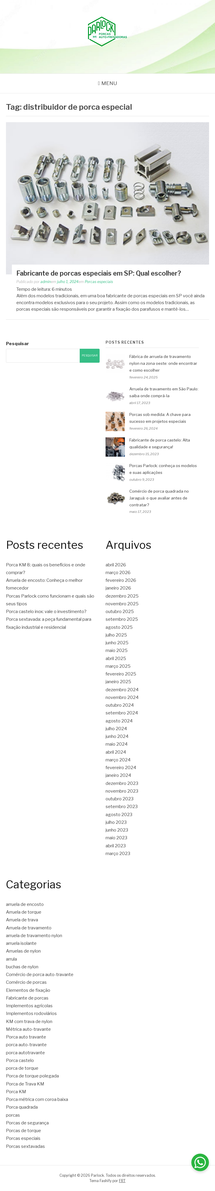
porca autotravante (25, 1052)
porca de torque (22, 1068)
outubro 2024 (120, 705)
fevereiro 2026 (121, 580)
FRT (122, 1181)
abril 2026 (116, 565)
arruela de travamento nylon (34, 935)
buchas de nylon (22, 967)
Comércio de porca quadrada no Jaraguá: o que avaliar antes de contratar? (159, 498)
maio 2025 (117, 650)
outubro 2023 (120, 799)
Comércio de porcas (26, 982)
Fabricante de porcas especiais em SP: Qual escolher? (98, 273)
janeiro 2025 (118, 681)
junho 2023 (117, 830)
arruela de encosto (25, 904)
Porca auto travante (26, 1037)
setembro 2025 (122, 619)
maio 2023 (116, 837)
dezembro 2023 (122, 783)
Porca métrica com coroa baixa (37, 1099)
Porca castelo (20, 1060)
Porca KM (16, 1091)
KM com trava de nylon (29, 1021)
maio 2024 (117, 744)
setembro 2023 (122, 806)
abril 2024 (116, 752)
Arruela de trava (22, 920)
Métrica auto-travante (28, 1029)
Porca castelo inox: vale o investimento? (46, 611)
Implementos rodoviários (31, 1013)
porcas (13, 1115)
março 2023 (118, 853)
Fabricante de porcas (27, 998)
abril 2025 (116, 658)
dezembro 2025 (122, 596)
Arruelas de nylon (23, 951)
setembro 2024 (122, 713)
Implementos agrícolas (29, 1005)
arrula (11, 959)
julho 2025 (116, 635)
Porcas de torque (23, 1130)
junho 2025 (117, 642)
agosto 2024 (119, 721)
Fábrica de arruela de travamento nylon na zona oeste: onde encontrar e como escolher (163, 363)
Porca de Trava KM (25, 1084)
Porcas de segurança (27, 1123)
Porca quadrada (22, 1107)
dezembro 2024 (122, 689)
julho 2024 (116, 728)
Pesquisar (17, 343)
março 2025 (118, 666)
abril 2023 (116, 846)
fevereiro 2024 (121, 767)
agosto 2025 (119, 627)
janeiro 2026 (118, 588)
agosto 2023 (119, 814)
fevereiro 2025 (121, 674)
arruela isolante (21, 943)
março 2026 (118, 572)
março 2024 (118, 760)
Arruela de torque (23, 912)
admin (45, 281)
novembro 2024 (122, 697)
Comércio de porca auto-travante (39, 974)
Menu (109, 83)
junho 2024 (117, 736)
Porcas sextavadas (25, 1146)
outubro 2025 (120, 611)
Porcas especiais (99, 281)
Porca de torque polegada (32, 1076)
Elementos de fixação (28, 990)
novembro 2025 (122, 604)
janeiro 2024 (118, 775)
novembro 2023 (122, 791)
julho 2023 (116, 822)
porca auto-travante (26, 1044)
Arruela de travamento (28, 928)
